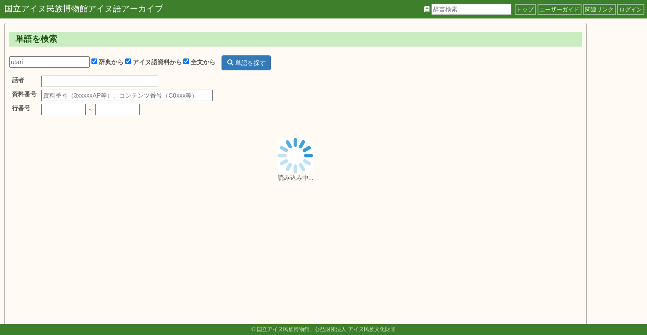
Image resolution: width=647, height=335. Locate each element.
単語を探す (246, 62)
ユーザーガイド (559, 9)
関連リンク (599, 9)
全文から (199, 62)
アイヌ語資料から (153, 62)
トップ (525, 9)
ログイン (630, 9)
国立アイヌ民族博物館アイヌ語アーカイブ (83, 8)
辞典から (107, 62)
